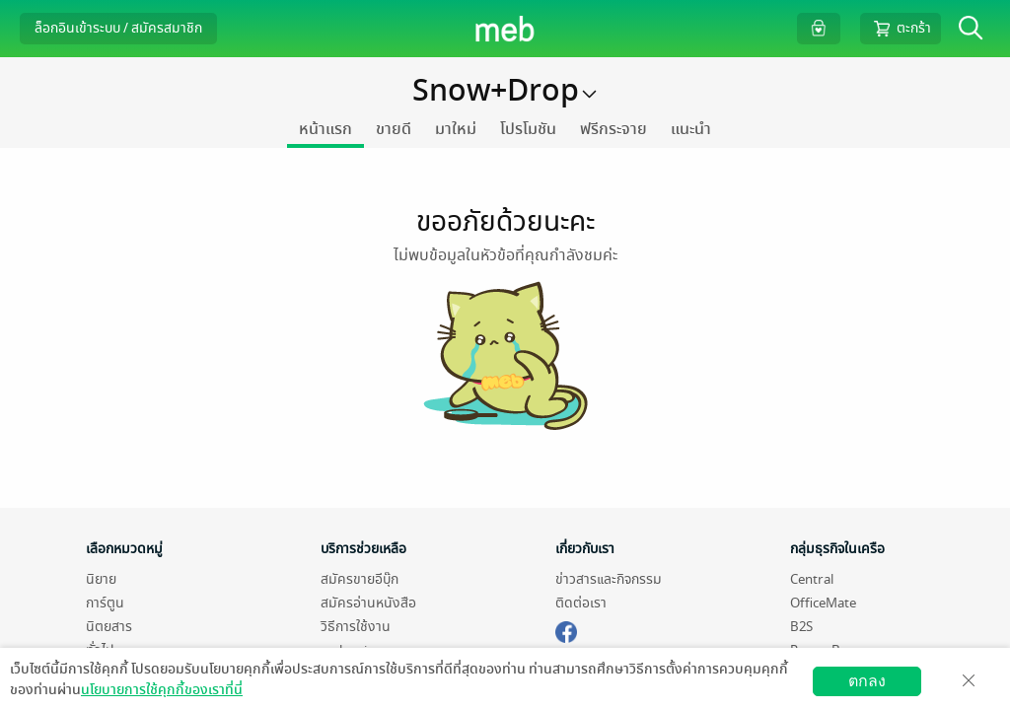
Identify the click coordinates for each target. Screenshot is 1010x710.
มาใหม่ (455, 129)
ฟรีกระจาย (613, 129)
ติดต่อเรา (581, 603)
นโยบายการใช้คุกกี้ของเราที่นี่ (162, 689)
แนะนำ (691, 129)
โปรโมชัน (528, 129)
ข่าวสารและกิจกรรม (608, 579)
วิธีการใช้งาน (356, 626)
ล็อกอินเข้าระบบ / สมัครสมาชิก (118, 28)
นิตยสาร (109, 626)
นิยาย (101, 579)
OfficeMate (823, 603)
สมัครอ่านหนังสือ (368, 603)
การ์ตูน (105, 603)
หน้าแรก (325, 129)
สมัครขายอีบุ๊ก (359, 579)
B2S (801, 626)
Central (811, 579)
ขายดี (393, 129)
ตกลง (867, 681)
